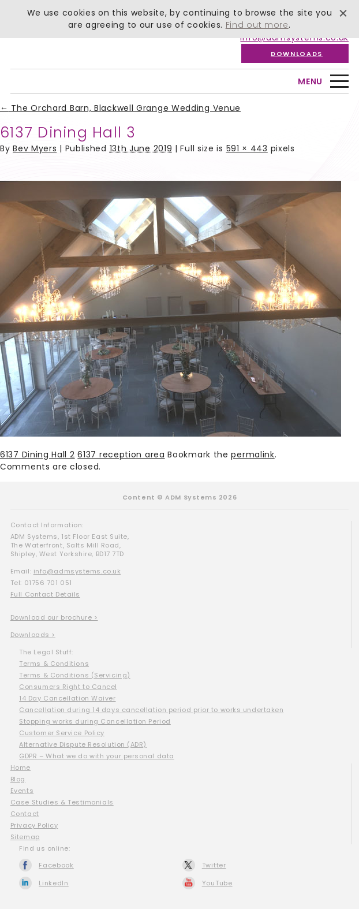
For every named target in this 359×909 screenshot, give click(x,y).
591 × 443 (247, 148)
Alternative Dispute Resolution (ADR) (83, 744)
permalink (252, 454)
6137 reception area (120, 454)
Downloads (297, 53)
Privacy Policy (34, 825)
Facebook (56, 865)
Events (21, 790)
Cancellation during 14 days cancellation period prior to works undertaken (151, 709)
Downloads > (32, 634)
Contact (24, 813)
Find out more (257, 25)
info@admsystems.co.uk (77, 571)
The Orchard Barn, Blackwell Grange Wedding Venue (120, 108)
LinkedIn (54, 883)
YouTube (217, 883)
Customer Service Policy (61, 732)
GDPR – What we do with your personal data (96, 756)
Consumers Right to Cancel (68, 686)
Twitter (214, 865)
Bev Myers (35, 148)
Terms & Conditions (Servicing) (74, 675)
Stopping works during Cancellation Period (95, 721)
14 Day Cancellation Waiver (67, 698)
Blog (17, 779)
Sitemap (25, 836)
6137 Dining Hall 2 (37, 454)
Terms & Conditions (54, 663)
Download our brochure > (54, 617)
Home (20, 767)
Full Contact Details (45, 594)
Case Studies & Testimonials (62, 802)
